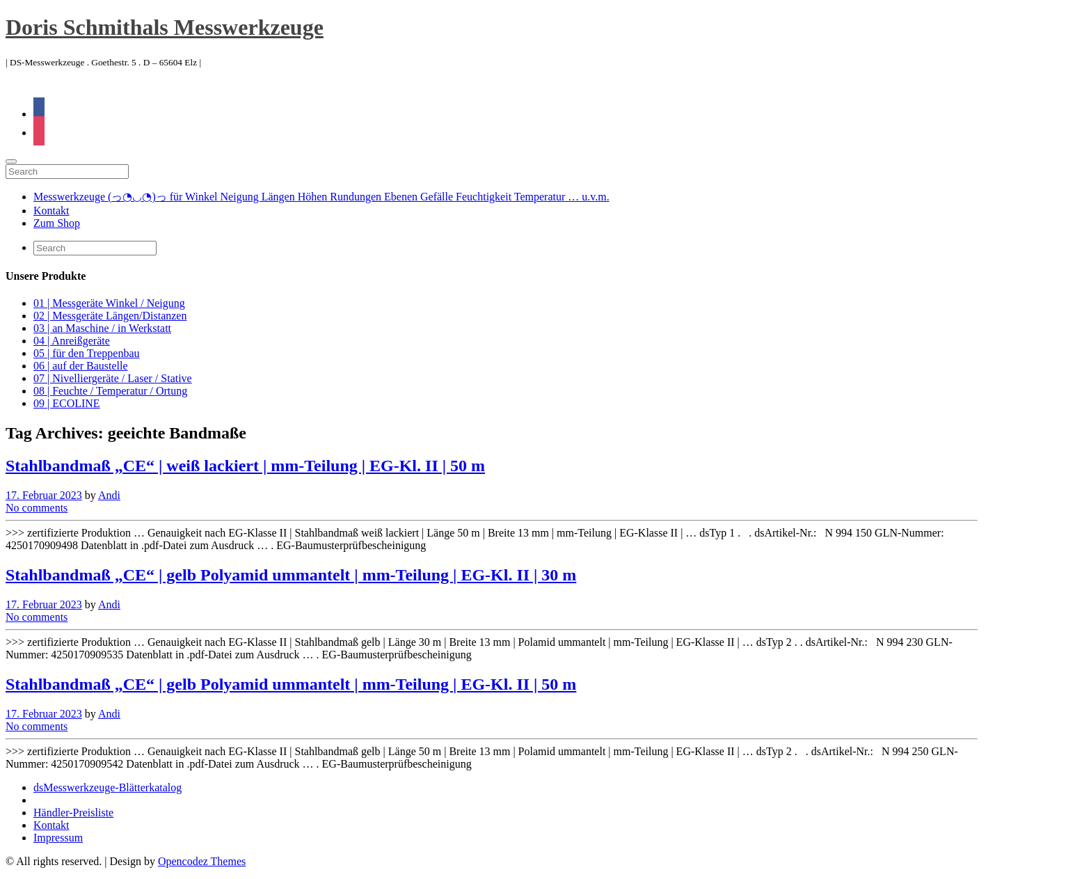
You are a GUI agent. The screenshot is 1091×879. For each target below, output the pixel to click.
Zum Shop (56, 223)
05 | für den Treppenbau (86, 353)
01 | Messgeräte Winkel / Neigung (109, 303)
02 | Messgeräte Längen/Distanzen (109, 316)
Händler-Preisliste (73, 812)
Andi (109, 495)
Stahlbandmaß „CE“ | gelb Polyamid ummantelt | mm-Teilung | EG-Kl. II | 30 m (291, 575)
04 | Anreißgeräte (71, 341)
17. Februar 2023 (44, 495)
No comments (36, 508)
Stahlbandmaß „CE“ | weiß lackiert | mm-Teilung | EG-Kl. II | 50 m (245, 466)
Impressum (58, 838)
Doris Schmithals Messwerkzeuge (165, 27)
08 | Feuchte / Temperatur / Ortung (110, 391)
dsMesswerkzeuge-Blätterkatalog (107, 787)
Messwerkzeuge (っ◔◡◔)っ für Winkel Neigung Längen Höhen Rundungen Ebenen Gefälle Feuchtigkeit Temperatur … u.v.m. (321, 197)
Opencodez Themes (202, 861)
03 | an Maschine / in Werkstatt (102, 328)
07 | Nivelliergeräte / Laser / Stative (112, 378)
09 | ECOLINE (66, 403)
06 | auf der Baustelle (80, 366)
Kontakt (51, 210)
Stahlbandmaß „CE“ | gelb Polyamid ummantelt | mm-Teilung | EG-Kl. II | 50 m (291, 684)
